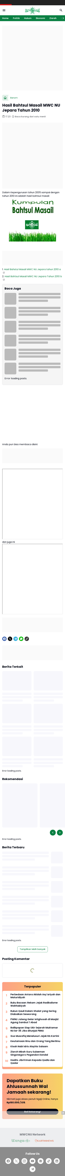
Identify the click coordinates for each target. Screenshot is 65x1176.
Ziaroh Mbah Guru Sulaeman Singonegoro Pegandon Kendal (29, 1053)
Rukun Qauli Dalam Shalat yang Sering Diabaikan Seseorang (33, 1013)
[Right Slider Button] (62, 18)
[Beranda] (5, 98)
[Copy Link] (27, 639)
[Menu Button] (4, 10)
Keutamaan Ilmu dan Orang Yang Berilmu (35, 1041)
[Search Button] (61, 10)
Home (5, 18)
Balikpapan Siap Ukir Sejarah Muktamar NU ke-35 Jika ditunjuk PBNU (34, 1029)
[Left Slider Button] (53, 833)
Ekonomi (40, 18)
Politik (16, 18)
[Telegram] (15, 639)
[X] (10, 639)
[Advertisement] (32, 58)
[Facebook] (4, 639)
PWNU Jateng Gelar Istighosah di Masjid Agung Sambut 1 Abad (34, 1021)
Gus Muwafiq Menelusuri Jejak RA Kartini (34, 1036)
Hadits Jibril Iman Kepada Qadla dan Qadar (32, 1062)
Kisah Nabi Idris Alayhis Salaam (29, 1046)
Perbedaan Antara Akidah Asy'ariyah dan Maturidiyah (35, 996)
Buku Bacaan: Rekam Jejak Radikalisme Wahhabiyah (34, 1004)
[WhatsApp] (21, 639)
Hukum (27, 18)
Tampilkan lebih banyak (32, 949)
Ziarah (52, 18)
